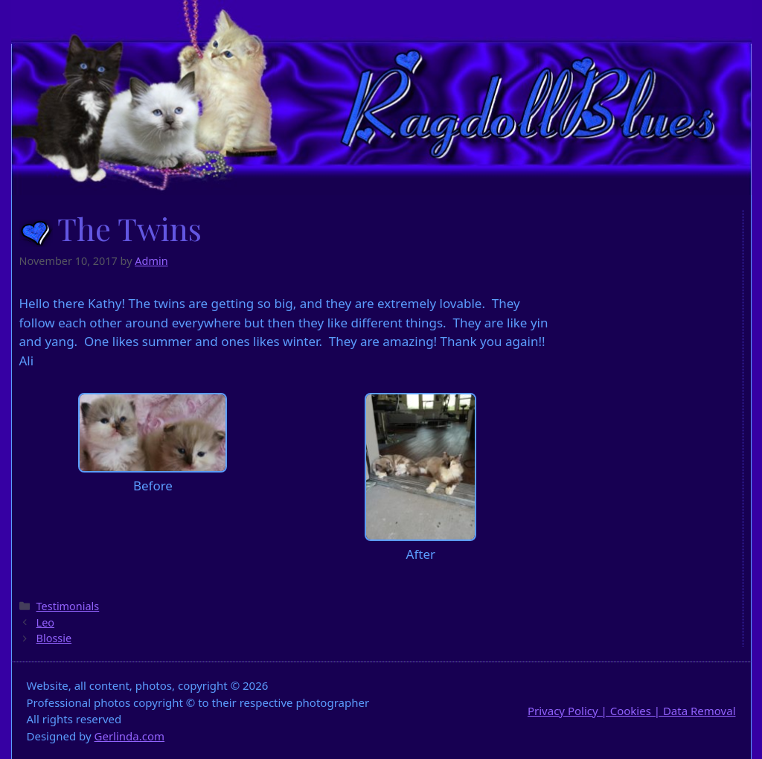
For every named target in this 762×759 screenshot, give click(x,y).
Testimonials (68, 606)
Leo (45, 622)
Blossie (54, 638)
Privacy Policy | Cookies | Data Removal (632, 710)
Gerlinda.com (130, 735)
